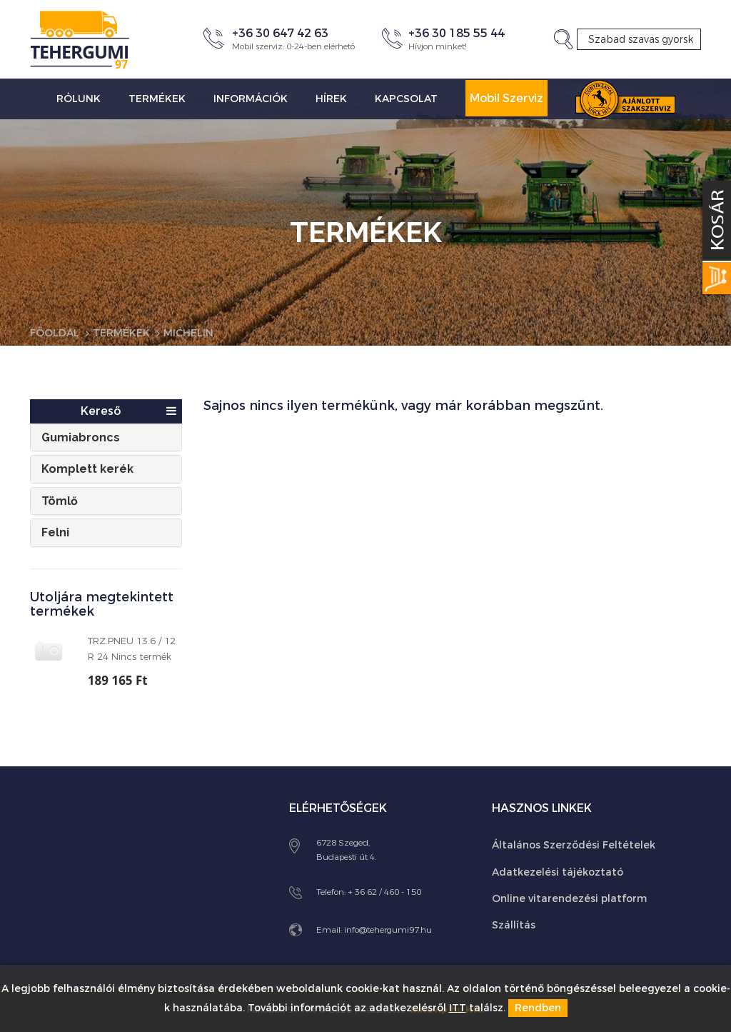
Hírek (331, 99)
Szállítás (513, 925)
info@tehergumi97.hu (388, 930)
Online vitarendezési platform (569, 899)
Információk (250, 99)
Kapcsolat (406, 99)
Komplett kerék (87, 469)
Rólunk (78, 99)
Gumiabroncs (80, 437)
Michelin (188, 333)
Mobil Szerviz (506, 98)
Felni (55, 532)
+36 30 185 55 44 (456, 33)
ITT (457, 1008)
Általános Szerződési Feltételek (573, 845)
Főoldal (54, 333)
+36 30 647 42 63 (280, 33)
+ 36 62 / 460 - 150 (384, 892)
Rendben (538, 1008)
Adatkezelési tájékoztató (557, 872)
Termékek (157, 99)
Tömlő (59, 501)
